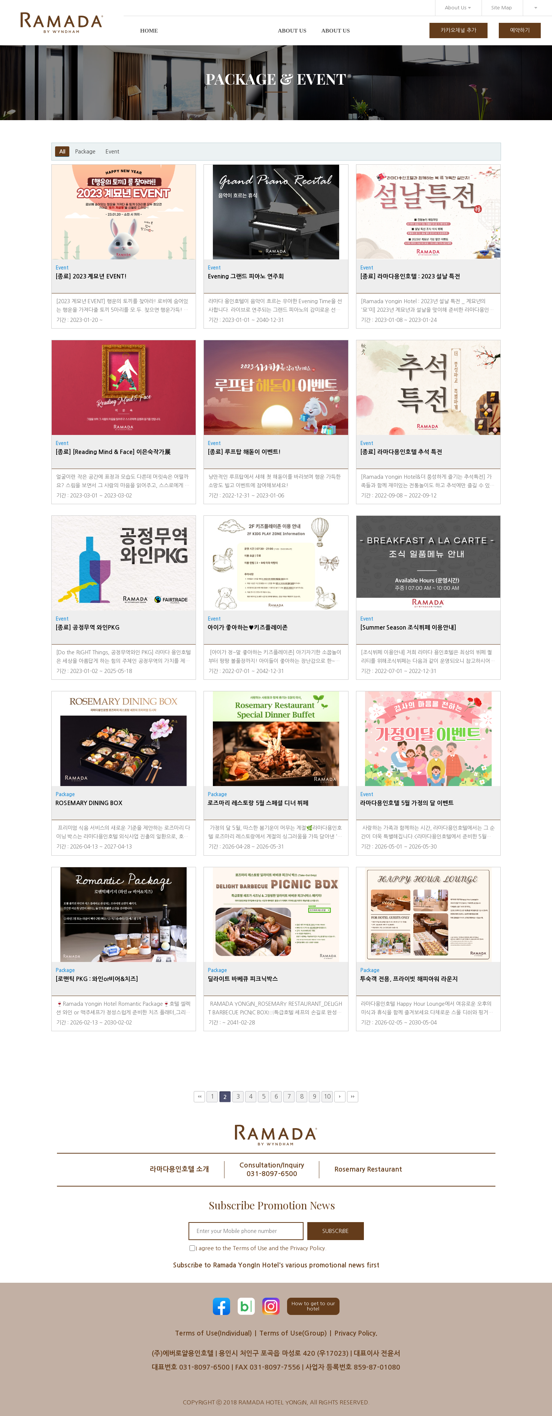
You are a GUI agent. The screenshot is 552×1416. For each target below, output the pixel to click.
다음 (340, 1096)
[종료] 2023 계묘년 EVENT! (91, 276)
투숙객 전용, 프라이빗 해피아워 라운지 (409, 979)
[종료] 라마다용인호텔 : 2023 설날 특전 (410, 276)
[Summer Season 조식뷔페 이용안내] (408, 627)
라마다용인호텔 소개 (179, 1169)
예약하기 (520, 30)
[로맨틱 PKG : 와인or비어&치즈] (96, 979)
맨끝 (352, 1096)
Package (85, 151)
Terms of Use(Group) (293, 1333)
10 (327, 1096)
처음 (199, 1096)
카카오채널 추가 (458, 30)
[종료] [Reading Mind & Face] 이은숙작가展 (113, 452)
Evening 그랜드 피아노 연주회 (246, 276)
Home (149, 31)
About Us (458, 7)
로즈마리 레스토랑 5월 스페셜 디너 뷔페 (258, 803)
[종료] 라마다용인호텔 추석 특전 (401, 452)
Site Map (501, 7)
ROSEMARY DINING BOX (88, 803)
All (62, 151)
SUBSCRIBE (335, 1231)
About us (292, 31)
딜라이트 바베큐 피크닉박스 (243, 979)
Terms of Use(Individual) (213, 1333)
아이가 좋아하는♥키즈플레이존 (248, 627)
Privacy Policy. (355, 1333)
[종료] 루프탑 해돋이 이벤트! (244, 452)
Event (112, 151)
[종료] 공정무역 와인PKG (87, 627)
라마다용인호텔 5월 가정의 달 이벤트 (407, 803)
